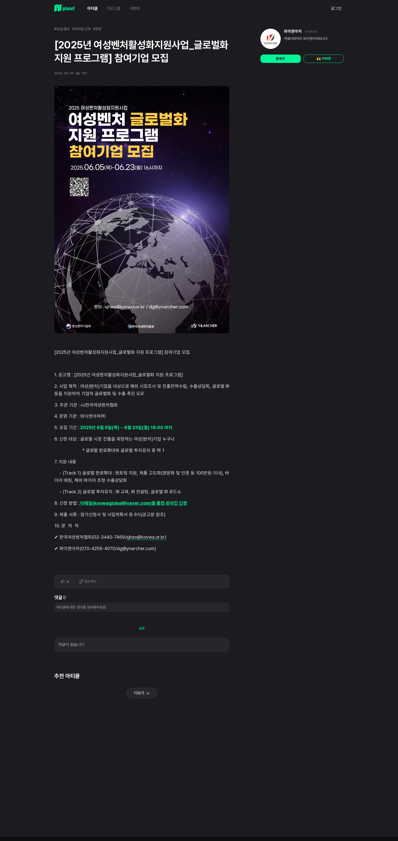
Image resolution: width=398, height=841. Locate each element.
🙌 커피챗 (324, 59)
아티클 (92, 8)
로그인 (336, 8)
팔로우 (280, 59)
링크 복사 (87, 582)
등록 (142, 628)
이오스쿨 (114, 8)
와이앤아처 (293, 31)
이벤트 (135, 8)
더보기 (142, 693)
